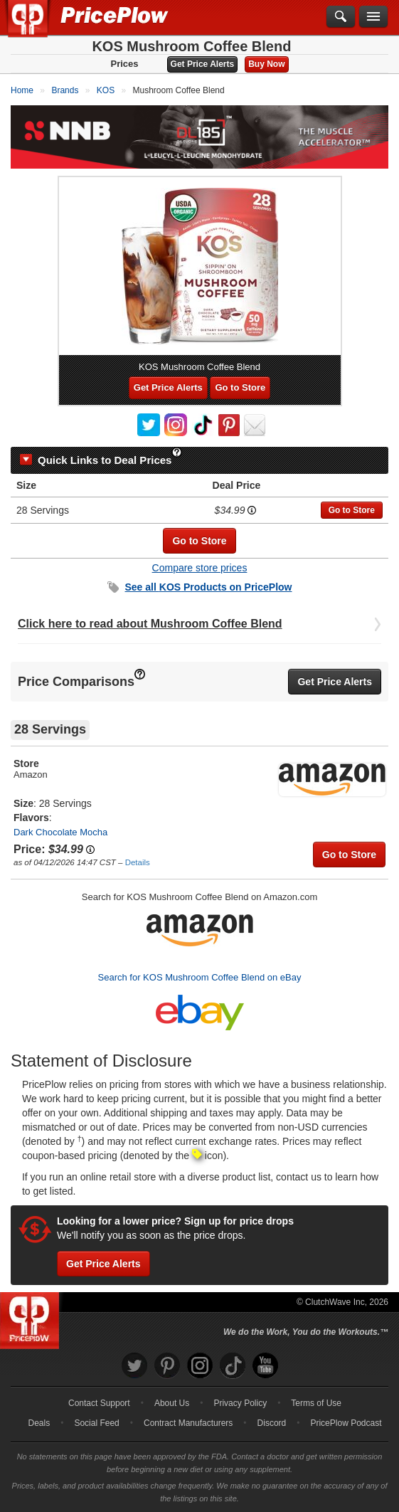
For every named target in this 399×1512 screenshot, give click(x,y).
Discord (272, 1423)
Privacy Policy (240, 1403)
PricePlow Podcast (345, 1423)
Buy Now (266, 64)
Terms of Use (316, 1403)
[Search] (341, 17)
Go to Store (240, 387)
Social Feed (96, 1423)
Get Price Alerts (203, 64)
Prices (125, 63)
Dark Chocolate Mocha (60, 832)
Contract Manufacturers (188, 1423)
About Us (171, 1403)
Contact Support (99, 1403)
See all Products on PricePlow (208, 587)
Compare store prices (200, 567)
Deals (39, 1423)
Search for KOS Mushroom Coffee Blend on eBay (200, 977)
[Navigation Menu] (373, 17)
